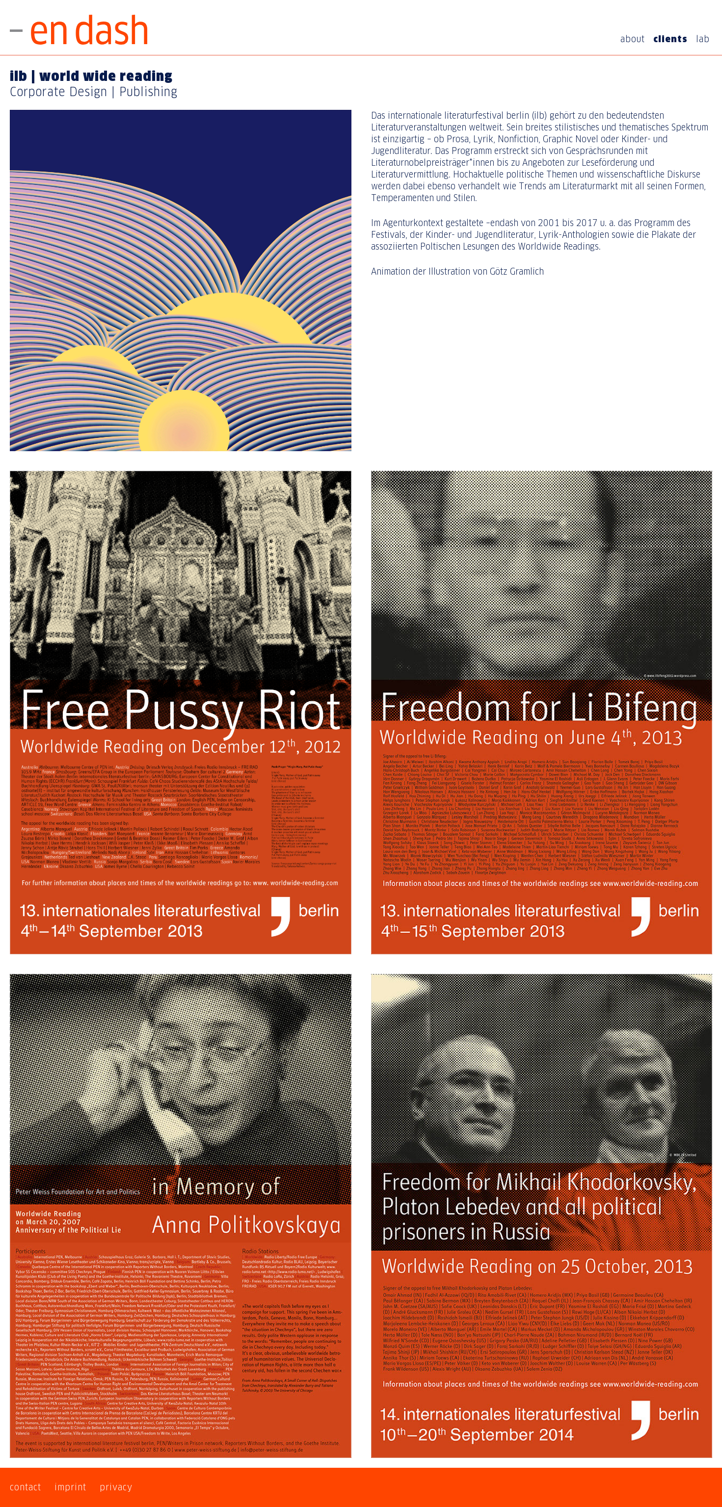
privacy (116, 1487)
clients (670, 39)
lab (703, 39)
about (632, 39)
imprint (70, 1487)
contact (25, 1487)
